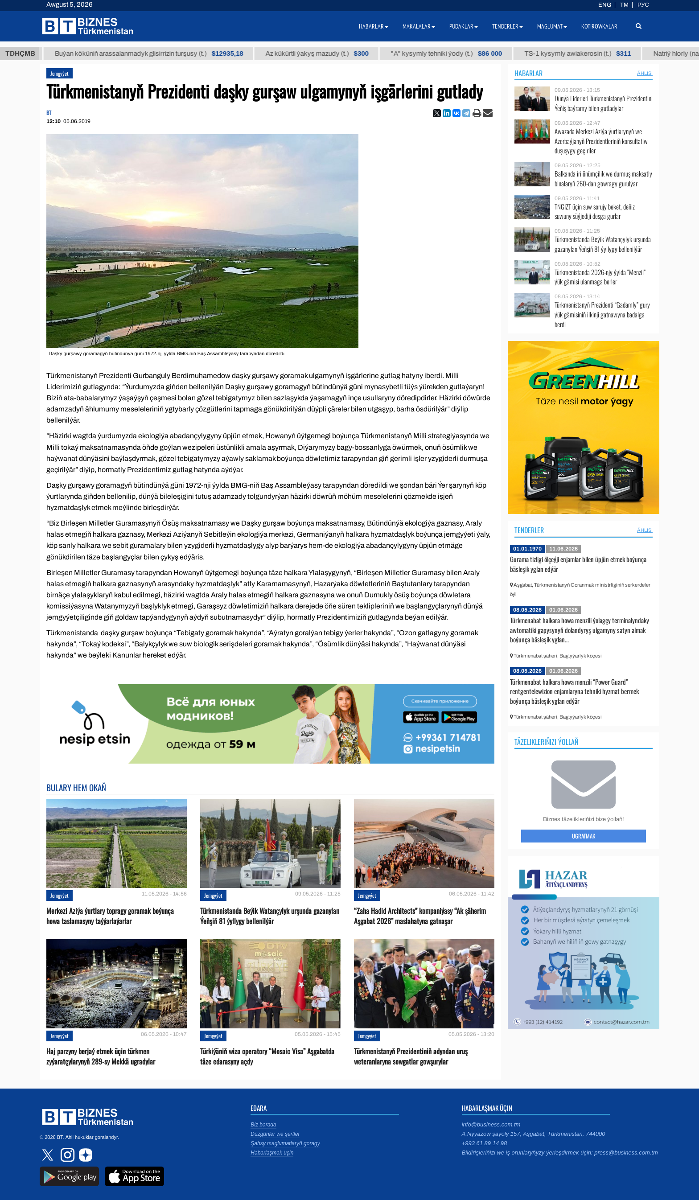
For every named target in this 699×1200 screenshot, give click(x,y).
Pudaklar (463, 26)
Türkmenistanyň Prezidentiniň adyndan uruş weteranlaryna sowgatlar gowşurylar (411, 1056)
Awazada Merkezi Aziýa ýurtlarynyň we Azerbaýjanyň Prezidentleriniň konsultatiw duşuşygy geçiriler (601, 141)
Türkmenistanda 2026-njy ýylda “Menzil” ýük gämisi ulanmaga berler (600, 277)
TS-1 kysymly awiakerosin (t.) (584, 53)
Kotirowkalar (599, 26)
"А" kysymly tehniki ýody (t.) (453, 53)
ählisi (645, 73)
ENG (604, 5)
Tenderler (529, 530)
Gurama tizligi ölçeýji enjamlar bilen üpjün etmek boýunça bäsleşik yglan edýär (578, 564)
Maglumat (552, 26)
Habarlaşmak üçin (272, 1153)
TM (624, 5)
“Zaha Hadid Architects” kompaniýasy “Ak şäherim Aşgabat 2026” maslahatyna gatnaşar (420, 916)
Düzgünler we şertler (275, 1134)
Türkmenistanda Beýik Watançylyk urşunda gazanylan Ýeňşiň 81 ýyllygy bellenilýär (269, 916)
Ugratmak (583, 835)
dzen (84, 1155)
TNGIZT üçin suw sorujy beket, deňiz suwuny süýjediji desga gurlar (595, 211)
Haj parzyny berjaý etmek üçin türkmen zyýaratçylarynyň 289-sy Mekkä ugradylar (100, 1056)
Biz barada (263, 1125)
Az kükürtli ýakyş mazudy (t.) (323, 53)
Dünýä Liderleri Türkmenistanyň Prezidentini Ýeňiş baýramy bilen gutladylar (604, 103)
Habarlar (528, 73)
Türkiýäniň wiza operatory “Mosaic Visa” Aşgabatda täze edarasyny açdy (267, 1056)
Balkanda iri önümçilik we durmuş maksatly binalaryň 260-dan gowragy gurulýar (603, 178)
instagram (66, 1155)
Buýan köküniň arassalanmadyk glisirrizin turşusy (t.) (156, 53)
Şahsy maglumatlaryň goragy (285, 1143)
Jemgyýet (59, 73)
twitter (49, 1155)
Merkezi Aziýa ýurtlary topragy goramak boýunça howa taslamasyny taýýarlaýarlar (110, 916)
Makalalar (419, 26)
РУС (643, 5)
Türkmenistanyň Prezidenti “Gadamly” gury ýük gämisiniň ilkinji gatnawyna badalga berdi (602, 314)
